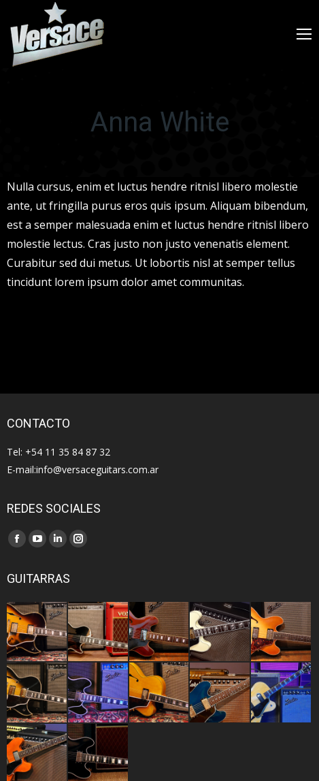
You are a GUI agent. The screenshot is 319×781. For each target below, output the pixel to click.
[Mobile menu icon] (304, 34)
